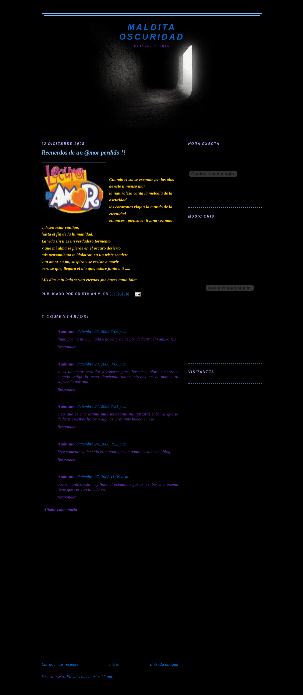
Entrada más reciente (60, 664)
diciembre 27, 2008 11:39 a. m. (102, 476)
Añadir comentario (60, 509)
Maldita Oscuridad (151, 31)
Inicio (114, 664)
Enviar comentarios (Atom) (90, 676)
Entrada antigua (164, 664)
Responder (67, 347)
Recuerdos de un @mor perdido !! (84, 152)
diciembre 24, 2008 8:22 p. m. (101, 444)
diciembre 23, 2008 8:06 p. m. (101, 364)
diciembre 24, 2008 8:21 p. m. (101, 406)
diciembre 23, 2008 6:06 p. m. (101, 331)
